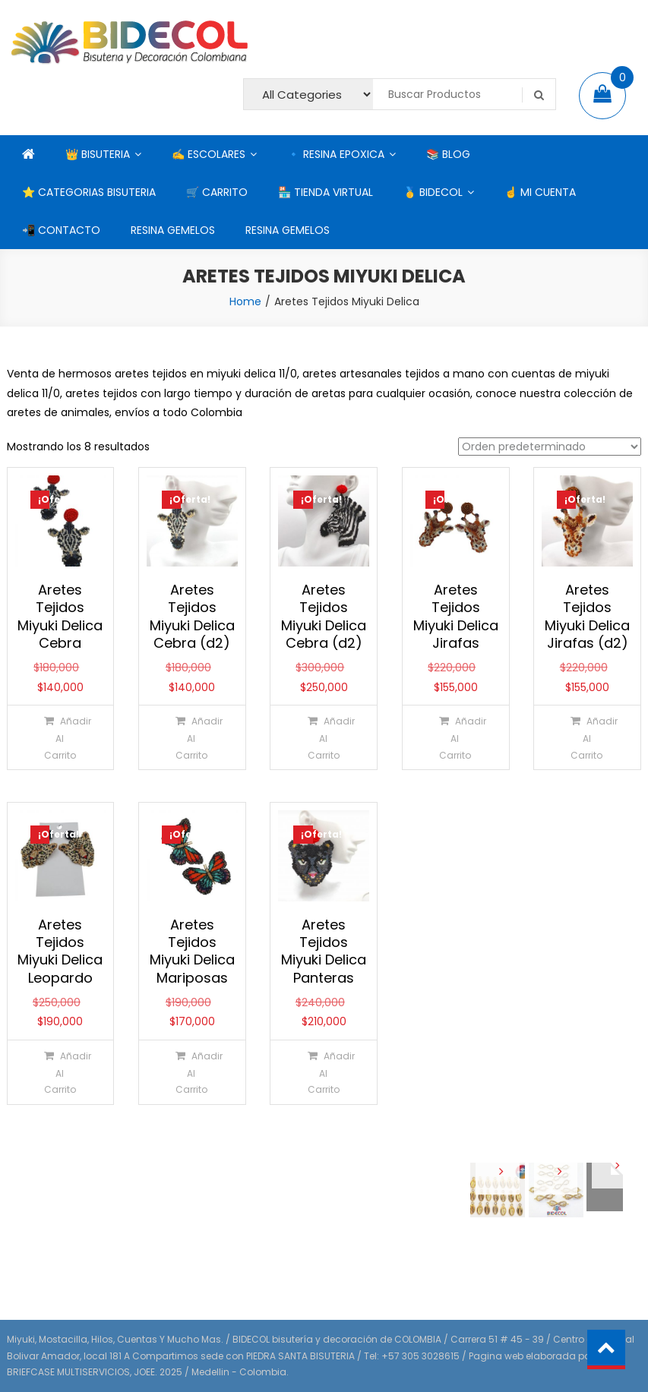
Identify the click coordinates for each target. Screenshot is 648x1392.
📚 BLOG (448, 154)
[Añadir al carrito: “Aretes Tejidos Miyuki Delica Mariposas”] (191, 1072)
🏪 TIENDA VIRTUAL (325, 192)
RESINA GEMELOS (173, 230)
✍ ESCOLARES (208, 154)
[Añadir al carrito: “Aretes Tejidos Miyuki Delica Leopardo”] (59, 1072)
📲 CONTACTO (61, 230)
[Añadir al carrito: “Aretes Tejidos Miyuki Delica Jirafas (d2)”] (586, 737)
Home (245, 301)
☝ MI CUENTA (540, 192)
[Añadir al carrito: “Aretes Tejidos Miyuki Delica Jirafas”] (454, 737)
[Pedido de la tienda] (549, 446)
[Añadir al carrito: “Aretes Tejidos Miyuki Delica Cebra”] (59, 737)
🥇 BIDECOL (433, 192)
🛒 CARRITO (217, 192)
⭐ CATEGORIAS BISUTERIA (89, 192)
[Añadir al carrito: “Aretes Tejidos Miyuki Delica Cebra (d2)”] (191, 737)
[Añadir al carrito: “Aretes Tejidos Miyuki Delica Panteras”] (323, 1072)
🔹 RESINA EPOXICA (335, 154)
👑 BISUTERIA (97, 154)
